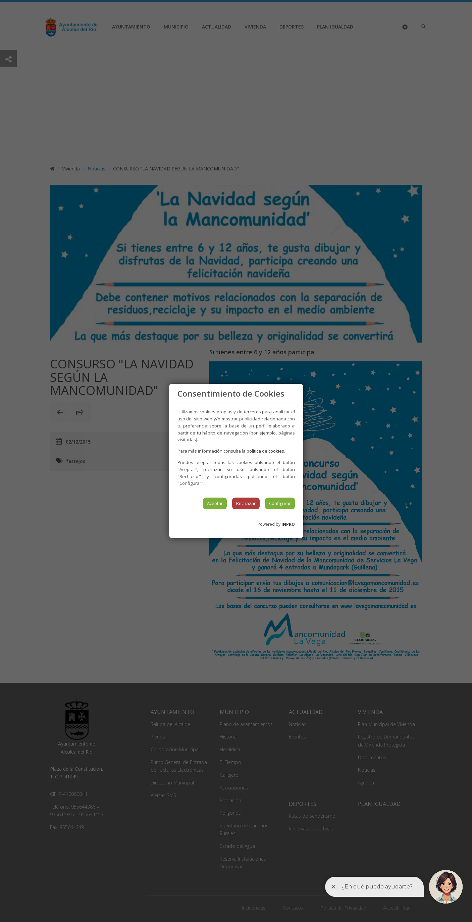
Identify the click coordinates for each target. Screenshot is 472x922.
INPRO (288, 524)
